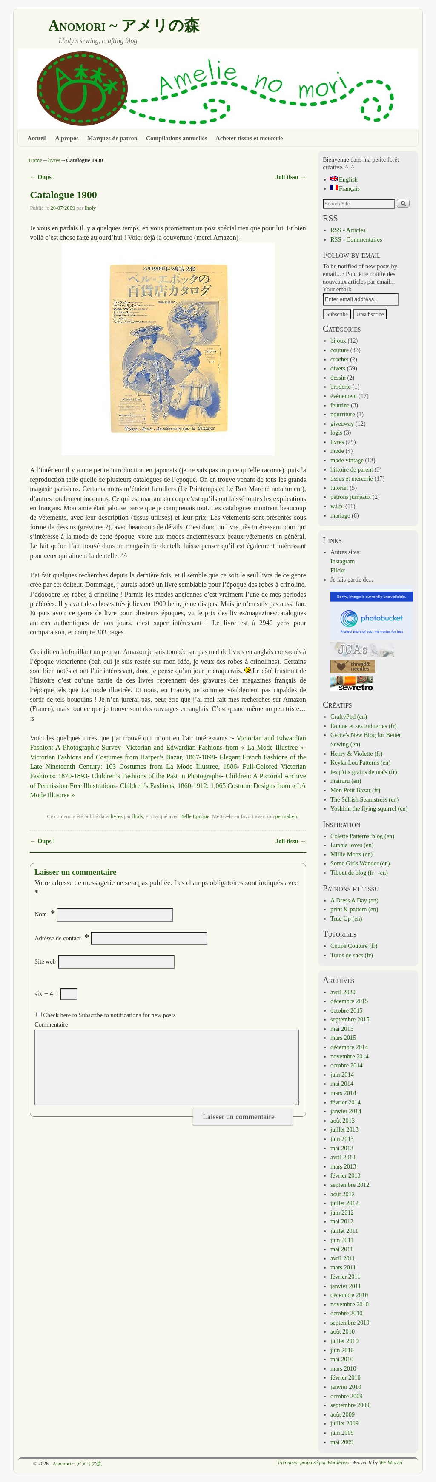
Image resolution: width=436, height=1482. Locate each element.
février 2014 (345, 1102)
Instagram (342, 561)
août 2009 (342, 1414)
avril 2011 (342, 1258)
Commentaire (51, 1024)
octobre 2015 (346, 1010)
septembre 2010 (350, 1322)
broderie (340, 386)
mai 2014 (341, 1083)
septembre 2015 (350, 1019)
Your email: (337, 289)
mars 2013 (343, 1166)
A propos (67, 138)
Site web (45, 961)
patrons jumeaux (350, 496)
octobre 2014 (346, 1065)
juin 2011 (341, 1240)
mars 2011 (343, 1267)
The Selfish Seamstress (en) (364, 799)
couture (339, 350)
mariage (340, 515)
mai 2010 (341, 1359)
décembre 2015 (349, 1001)
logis (336, 432)
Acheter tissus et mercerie (249, 138)
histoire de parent (351, 469)
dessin (338, 377)
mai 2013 (341, 1148)
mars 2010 (343, 1368)
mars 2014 (343, 1092)
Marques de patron (112, 138)
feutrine (340, 405)
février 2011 (345, 1276)
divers (337, 368)
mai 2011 (341, 1249)
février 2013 (345, 1175)
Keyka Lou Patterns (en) (360, 762)
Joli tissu (290, 177)
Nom (40, 914)
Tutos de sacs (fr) (351, 955)
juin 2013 (342, 1138)
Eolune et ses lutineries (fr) (363, 726)
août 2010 (342, 1331)
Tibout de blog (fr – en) (359, 872)
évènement (343, 396)
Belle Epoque (194, 816)
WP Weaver (391, 1462)
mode (337, 450)
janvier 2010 (345, 1386)
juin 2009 (342, 1432)
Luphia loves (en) (352, 845)
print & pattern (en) (354, 909)
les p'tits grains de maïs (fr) (363, 771)
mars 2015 (343, 1037)
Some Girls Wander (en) (360, 863)
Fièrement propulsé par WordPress (313, 1462)
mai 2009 (341, 1442)
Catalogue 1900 (63, 194)
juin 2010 (342, 1350)
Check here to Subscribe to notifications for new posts (105, 1015)
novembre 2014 (349, 1056)
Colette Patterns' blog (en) (362, 836)
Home (35, 160)
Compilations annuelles (176, 138)
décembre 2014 (349, 1047)
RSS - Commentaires (356, 239)
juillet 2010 (344, 1340)
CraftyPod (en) (348, 716)
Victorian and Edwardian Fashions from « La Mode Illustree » (215, 747)
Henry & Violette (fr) (356, 753)
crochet (339, 359)
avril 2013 (343, 1157)
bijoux (338, 340)
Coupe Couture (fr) (353, 945)
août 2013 (342, 1120)
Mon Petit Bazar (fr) (355, 790)
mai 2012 (341, 1221)
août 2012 (342, 1194)
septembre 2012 (350, 1184)
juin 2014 (342, 1074)
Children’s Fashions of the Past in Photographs (156, 775)
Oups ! (42, 177)
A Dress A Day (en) (354, 900)
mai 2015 (341, 1028)
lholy (90, 208)
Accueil (37, 138)
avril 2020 (343, 992)
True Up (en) (346, 918)
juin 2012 (342, 1212)
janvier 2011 (345, 1286)
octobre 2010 (346, 1313)
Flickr (337, 570)
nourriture (342, 414)
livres (54, 160)
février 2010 (345, 1377)
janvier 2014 (345, 1111)
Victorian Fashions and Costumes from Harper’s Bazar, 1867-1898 (122, 757)
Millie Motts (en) (351, 854)
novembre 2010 (349, 1304)
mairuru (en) (345, 780)
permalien (286, 816)
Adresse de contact (57, 938)
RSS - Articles (347, 230)
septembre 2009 (350, 1405)
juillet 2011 (344, 1230)
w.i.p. (337, 506)
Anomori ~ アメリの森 (123, 25)
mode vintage (347, 460)
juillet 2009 (344, 1423)
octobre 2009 (346, 1396)
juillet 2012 (344, 1203)
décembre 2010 (349, 1294)
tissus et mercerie (351, 478)
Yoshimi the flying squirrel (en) (369, 808)
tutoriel (339, 487)
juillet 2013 (344, 1129)
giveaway (342, 423)
